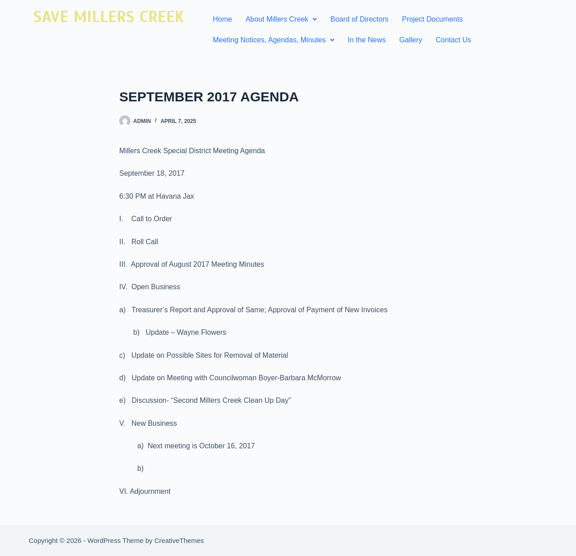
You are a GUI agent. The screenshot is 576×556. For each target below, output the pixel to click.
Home (222, 19)
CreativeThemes (179, 540)
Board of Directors (359, 19)
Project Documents (432, 19)
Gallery (410, 40)
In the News (367, 40)
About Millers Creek (281, 19)
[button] (281, 19)
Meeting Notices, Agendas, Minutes (273, 40)
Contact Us (453, 40)
